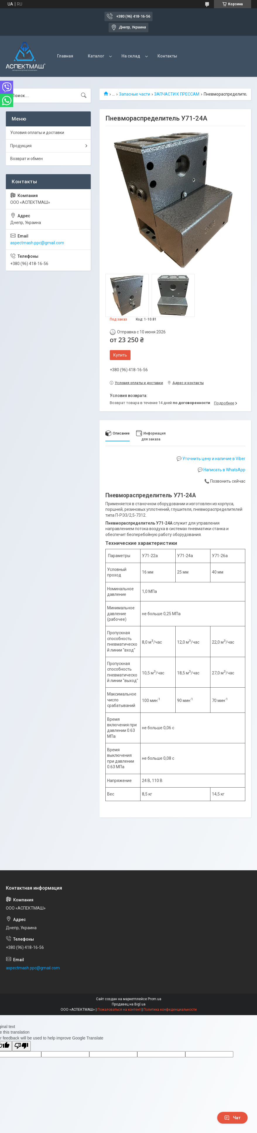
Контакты (167, 56)
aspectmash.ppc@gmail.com (37, 242)
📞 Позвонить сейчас (224, 481)
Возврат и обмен (26, 158)
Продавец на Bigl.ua (128, 1004)
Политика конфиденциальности (170, 1010)
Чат (232, 1117)
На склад (130, 56)
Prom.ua (154, 999)
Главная (65, 56)
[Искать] (84, 96)
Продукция (21, 145)
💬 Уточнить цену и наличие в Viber (211, 458)
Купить (120, 355)
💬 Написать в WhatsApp (221, 469)
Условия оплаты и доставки (37, 132)
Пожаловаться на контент (119, 1010)
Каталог (96, 56)
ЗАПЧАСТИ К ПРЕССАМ (176, 94)
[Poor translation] (21, 1046)
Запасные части (134, 94)
